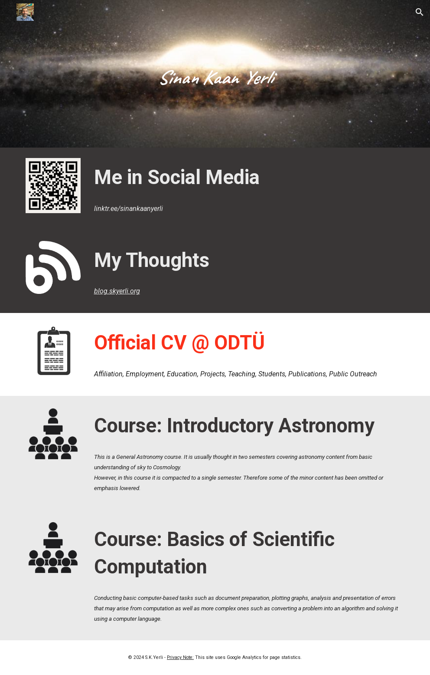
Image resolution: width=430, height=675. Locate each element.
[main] (215, 74)
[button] (419, 12)
